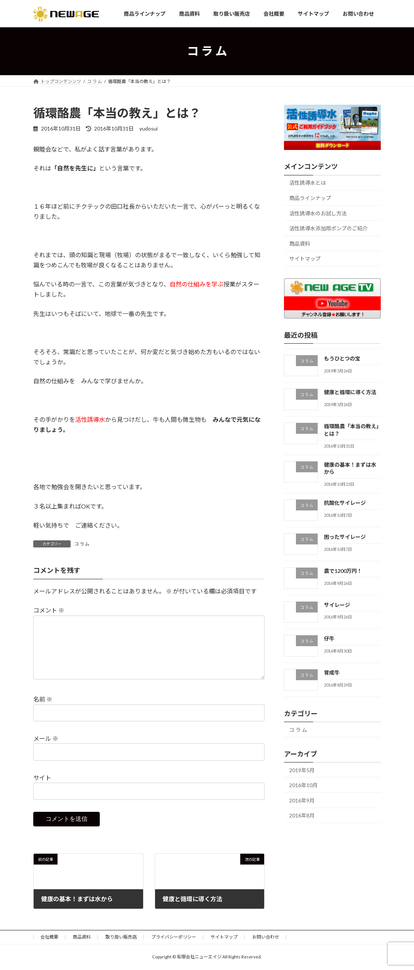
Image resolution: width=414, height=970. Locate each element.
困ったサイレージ (345, 537)
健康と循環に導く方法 (350, 392)
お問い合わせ (265, 937)
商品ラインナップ (310, 198)
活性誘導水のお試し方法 (318, 213)
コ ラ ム (81, 544)
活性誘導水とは (307, 182)
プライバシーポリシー (173, 937)
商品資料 (299, 243)
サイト (42, 777)
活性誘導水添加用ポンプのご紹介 (328, 228)
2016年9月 (302, 800)
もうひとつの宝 (342, 358)
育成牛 (332, 672)
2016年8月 (302, 815)
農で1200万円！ (343, 571)
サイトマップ (305, 258)
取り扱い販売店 (121, 937)
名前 (42, 699)
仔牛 (329, 638)
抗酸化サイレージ (345, 503)
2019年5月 (302, 770)
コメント (48, 610)
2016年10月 (303, 785)
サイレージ (337, 604)
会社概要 (49, 937)
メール (45, 738)
